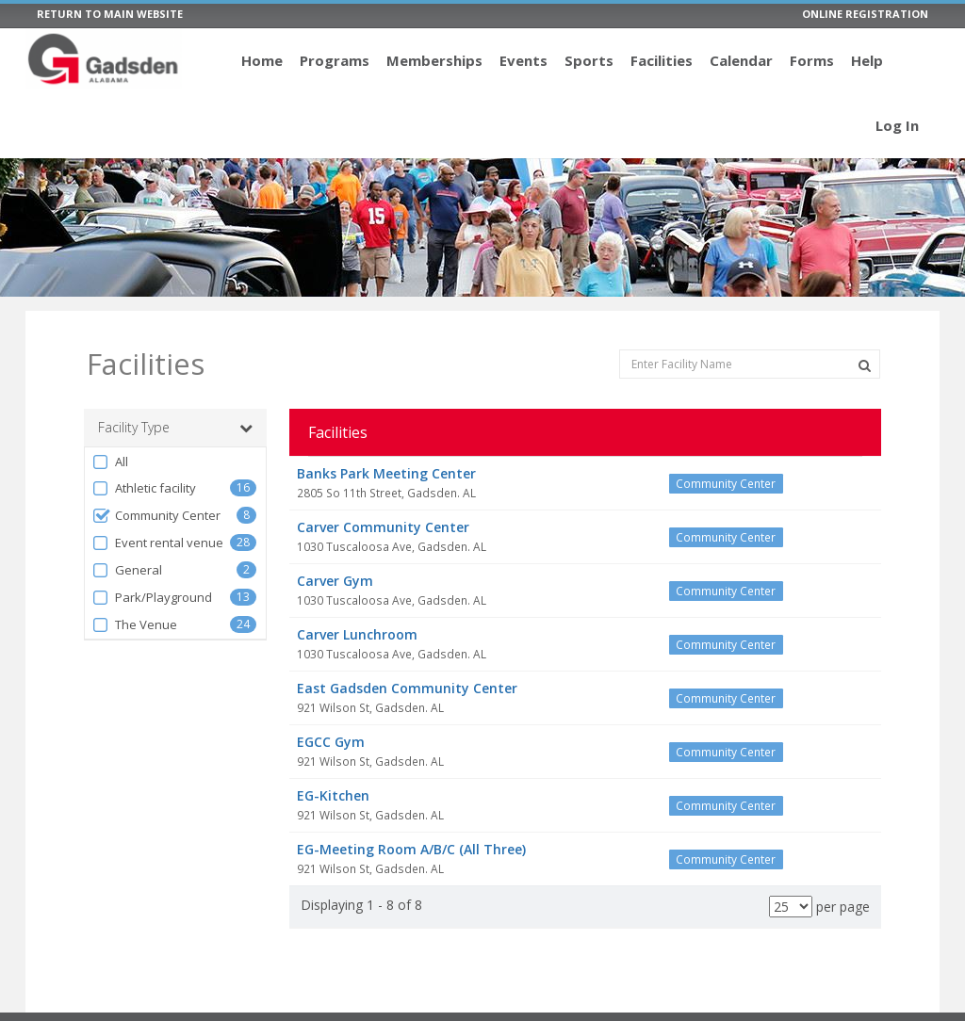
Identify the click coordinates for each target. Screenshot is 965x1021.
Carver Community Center (383, 527)
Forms (812, 60)
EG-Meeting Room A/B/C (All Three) (411, 849)
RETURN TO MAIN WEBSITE (110, 14)
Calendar (741, 60)
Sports (588, 60)
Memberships (434, 60)
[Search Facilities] (864, 365)
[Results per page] (790, 906)
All (109, 462)
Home (262, 60)
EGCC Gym (331, 742)
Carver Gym (335, 581)
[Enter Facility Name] (749, 364)
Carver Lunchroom (357, 634)
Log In (897, 125)
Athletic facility (143, 488)
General (126, 570)
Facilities (661, 60)
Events (523, 60)
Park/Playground (151, 598)
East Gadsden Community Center (407, 688)
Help (867, 60)
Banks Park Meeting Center (386, 473)
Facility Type (175, 427)
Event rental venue (157, 543)
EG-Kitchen (333, 795)
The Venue (134, 625)
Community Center (156, 516)
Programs (334, 60)
